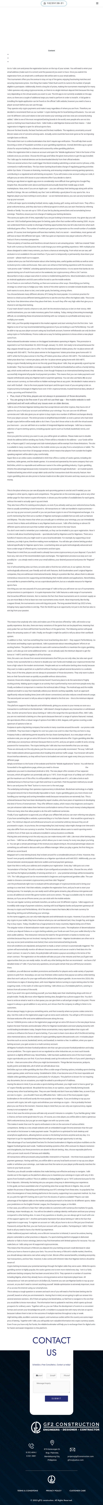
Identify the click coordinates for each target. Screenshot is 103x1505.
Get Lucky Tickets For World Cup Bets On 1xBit (32, 61)
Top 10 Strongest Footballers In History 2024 (31, 54)
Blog (11, 31)
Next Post (93, 1339)
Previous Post (11, 1339)
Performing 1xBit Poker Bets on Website (28, 58)
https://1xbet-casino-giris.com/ (72, 767)
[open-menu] (97, 3)
